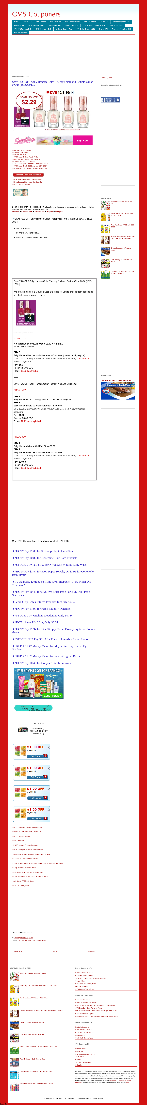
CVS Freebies (41, 22)
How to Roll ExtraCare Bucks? (86, 1003)
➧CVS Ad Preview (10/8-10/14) (23, 161)
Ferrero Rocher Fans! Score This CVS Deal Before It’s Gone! (123, 237)
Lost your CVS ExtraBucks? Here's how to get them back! (96, 1011)
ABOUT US (79, 1057)
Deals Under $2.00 (71, 25)
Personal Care (40, 940)
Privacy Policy (80, 1049)
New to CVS (103, 29)
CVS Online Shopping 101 (85, 29)
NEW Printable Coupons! (23, 184)
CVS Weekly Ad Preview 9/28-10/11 (33, 1034)
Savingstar (59, 211)
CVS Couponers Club (43, 29)
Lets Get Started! (81, 986)
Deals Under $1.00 (54, 25)
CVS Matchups (55, 22)
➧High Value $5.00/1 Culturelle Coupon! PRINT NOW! (31, 854)
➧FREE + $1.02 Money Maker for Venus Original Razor (46, 656)
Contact (78, 1059)
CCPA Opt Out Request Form (86, 1054)
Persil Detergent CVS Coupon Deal (32, 1059)
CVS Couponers (36, 14)
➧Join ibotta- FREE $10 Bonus (23, 881)
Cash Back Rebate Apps (84, 1038)
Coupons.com (27, 211)
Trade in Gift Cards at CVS (121, 29)
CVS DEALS (27, 22)
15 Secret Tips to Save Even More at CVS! (90, 978)
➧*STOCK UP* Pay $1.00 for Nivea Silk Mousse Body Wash (49, 564)
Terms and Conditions (83, 1062)
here (127, 1082)
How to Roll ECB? (116, 25)
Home (16, 22)
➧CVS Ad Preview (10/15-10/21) (26, 159)
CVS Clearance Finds (36, 25)
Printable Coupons (82, 1027)
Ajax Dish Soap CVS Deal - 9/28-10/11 (34, 998)
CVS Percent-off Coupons (84, 1014)
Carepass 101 (19, 25)
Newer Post (18, 951)
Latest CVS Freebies (21, 152)
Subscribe (104, 22)
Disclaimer (79, 1051)
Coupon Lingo (80, 981)
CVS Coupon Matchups (26, 940)
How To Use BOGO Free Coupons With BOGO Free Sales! (96, 1016)
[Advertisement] (73, 55)
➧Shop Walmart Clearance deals (24, 868)
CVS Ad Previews (90, 22)
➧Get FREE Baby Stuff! (21, 886)
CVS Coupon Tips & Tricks (84, 989)
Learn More (112, 1080)
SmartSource (80, 1035)
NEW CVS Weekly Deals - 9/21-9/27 (33, 973)
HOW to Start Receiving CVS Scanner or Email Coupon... (96, 1005)
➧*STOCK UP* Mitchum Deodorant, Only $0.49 (42, 615)
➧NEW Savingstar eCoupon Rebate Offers (27, 850)
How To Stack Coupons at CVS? (94, 25)
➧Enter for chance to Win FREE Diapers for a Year (30, 877)
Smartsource (39, 211)
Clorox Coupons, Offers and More (116, 380)
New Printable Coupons (83, 1000)
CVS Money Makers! (72, 22)
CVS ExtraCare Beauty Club (85, 984)
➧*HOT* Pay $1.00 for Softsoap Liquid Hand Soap (43, 551)
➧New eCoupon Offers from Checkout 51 (27, 182)
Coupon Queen (106, 78)
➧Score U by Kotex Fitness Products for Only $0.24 (43, 601)
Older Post (91, 951)
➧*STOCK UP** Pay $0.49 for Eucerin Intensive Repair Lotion (50, 639)
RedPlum (15, 211)
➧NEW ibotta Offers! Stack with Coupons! (27, 180)
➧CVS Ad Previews (19, 155)
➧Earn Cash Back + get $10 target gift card (28, 872)
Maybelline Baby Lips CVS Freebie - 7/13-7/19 (36, 1083)
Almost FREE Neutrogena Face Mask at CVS (36, 1071)
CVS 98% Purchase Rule (23, 29)
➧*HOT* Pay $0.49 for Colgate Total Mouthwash (42, 663)
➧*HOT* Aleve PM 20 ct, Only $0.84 (35, 622)
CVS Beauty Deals (20, 33)
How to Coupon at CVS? (121, 22)
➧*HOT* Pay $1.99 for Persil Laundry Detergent (41, 608)
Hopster (50, 211)
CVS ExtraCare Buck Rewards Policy (88, 1008)
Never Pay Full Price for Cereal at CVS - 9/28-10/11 (122, 214)
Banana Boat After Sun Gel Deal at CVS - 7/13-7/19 (122, 272)
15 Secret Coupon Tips (64, 29)
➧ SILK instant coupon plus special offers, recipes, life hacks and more (37, 863)
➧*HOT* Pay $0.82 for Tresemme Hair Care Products (44, 557)
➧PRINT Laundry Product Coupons (25, 845)
